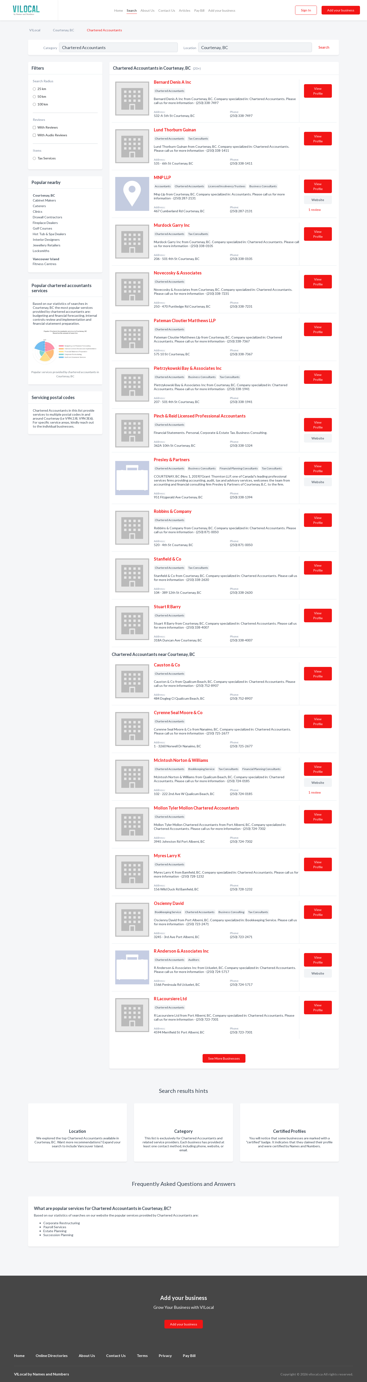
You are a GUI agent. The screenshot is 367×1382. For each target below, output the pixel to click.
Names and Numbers (51, 1374)
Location (190, 48)
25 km (41, 89)
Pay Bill (199, 10)
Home (118, 10)
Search (132, 10)
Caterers (39, 206)
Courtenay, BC (63, 30)
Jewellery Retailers (46, 245)
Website (317, 200)
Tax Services (46, 158)
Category (50, 48)
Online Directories (52, 1355)
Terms (142, 1355)
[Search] (323, 47)
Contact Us (166, 10)
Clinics (37, 211)
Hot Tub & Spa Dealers (49, 234)
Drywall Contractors (47, 217)
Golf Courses (42, 228)
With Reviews (47, 127)
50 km (41, 96)
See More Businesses (224, 1058)
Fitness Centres (44, 264)
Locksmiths (41, 251)
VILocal (34, 30)
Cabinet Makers (44, 200)
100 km (42, 104)
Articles (184, 10)
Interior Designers (46, 239)
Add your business (221, 10)
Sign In (306, 10)
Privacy (165, 1355)
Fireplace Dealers (45, 223)
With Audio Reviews (52, 135)
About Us (148, 10)
